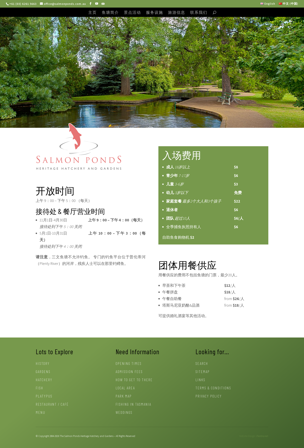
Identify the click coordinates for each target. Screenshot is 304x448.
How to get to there (134, 380)
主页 (92, 13)
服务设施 (154, 13)
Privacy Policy (208, 396)
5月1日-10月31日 (53, 233)
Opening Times (129, 364)
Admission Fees (129, 372)
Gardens (43, 372)
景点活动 (132, 13)
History (43, 364)
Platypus (44, 396)
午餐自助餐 (172, 298)
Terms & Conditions (213, 388)
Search (201, 364)
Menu (40, 413)
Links (200, 380)
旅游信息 (176, 13)
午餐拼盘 (170, 292)
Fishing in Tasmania (133, 404)
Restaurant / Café (52, 404)
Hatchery (44, 380)
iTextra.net (262, 436)
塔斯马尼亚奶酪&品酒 (181, 305)
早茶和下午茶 (174, 285)
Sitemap (202, 372)
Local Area (125, 388)
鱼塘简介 (110, 13)
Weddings (124, 413)
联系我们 (198, 13)
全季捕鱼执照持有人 (183, 226)
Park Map (124, 396)
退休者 (172, 209)
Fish (39, 388)
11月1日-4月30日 (53, 220)
